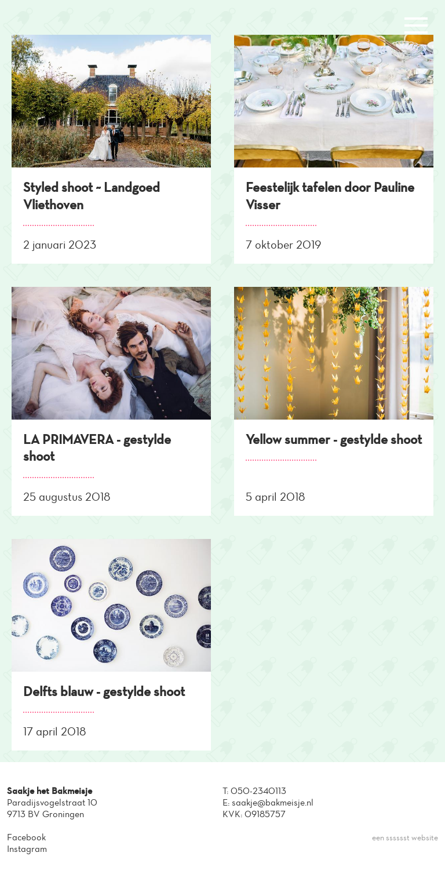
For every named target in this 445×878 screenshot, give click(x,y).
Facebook (26, 837)
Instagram (27, 848)
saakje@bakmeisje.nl (272, 802)
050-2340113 (258, 790)
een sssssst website (405, 838)
